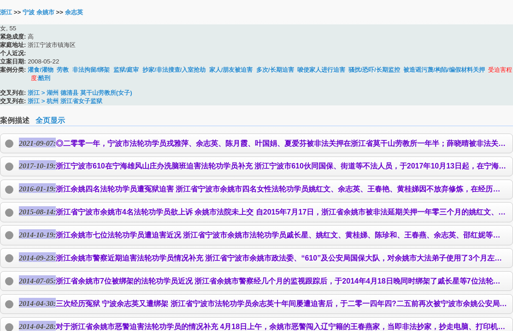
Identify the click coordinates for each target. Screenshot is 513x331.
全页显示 (50, 120)
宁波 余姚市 (38, 12)
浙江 (6, 12)
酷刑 (44, 78)
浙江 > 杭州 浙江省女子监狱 (65, 101)
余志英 (74, 12)
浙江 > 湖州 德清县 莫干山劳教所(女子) (80, 92)
